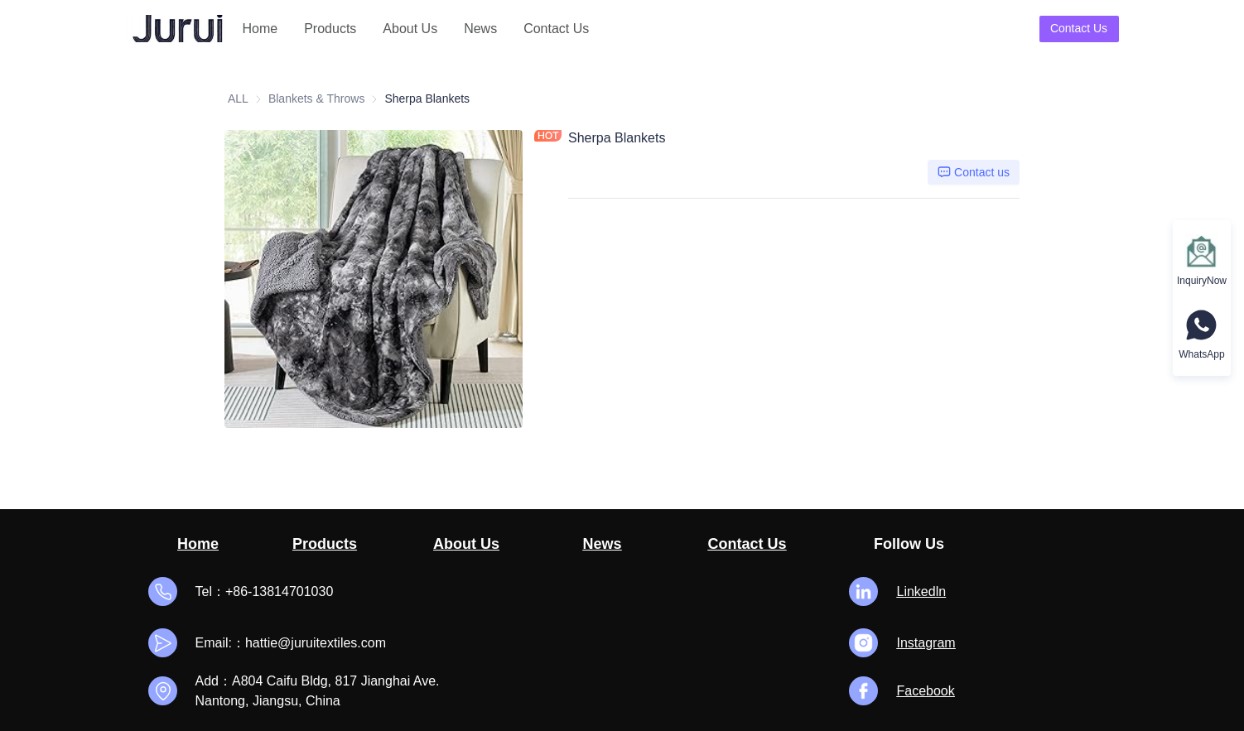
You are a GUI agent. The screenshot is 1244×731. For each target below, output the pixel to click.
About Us (410, 29)
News (480, 29)
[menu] (425, 28)
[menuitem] (260, 28)
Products (330, 29)
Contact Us (556, 29)
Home (260, 29)
